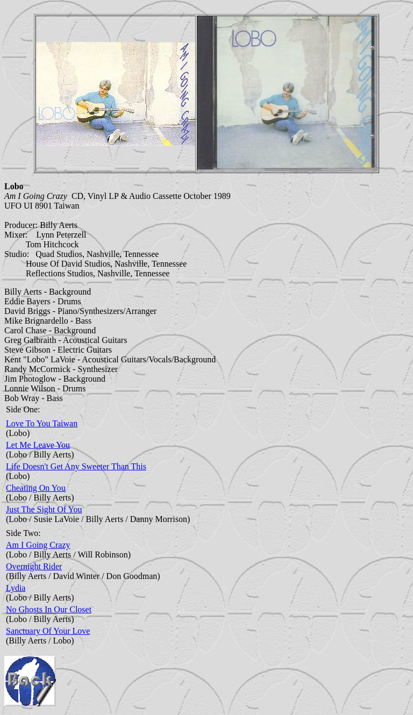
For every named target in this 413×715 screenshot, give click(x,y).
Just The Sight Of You (44, 509)
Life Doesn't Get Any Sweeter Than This (76, 466)
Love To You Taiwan (41, 423)
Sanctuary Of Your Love (48, 630)
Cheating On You (36, 487)
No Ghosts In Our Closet (48, 609)
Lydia (15, 587)
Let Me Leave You (38, 444)
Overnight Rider (34, 566)
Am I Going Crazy (38, 544)
